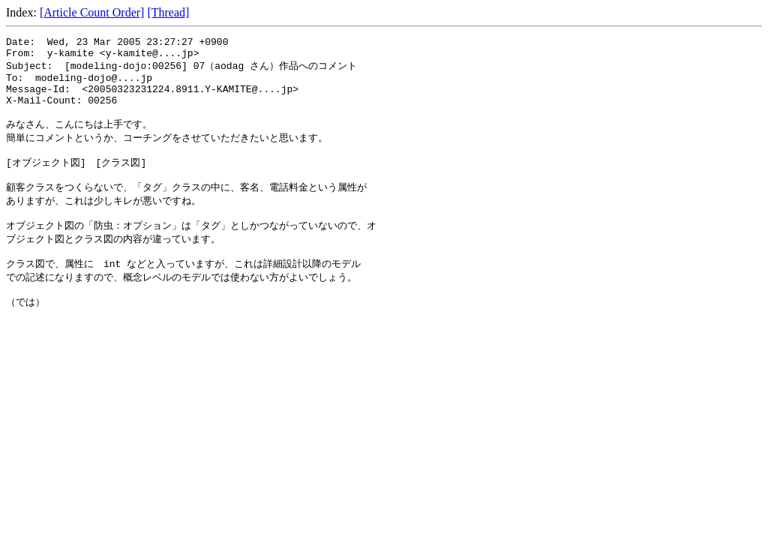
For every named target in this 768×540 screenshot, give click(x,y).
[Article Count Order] (92, 12)
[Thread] (168, 12)
